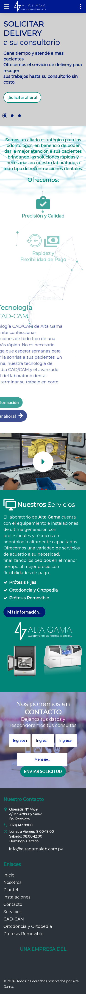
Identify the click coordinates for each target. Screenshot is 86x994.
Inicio (8, 875)
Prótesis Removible (29, 598)
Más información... (24, 611)
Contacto (12, 904)
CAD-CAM (13, 919)
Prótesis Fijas (22, 582)
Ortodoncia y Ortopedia (33, 590)
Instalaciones (17, 897)
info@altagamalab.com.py (36, 849)
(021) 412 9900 (21, 825)
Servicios (12, 911)
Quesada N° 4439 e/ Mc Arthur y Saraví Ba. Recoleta (25, 814)
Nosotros (12, 882)
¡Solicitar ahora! (22, 97)
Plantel (10, 889)
